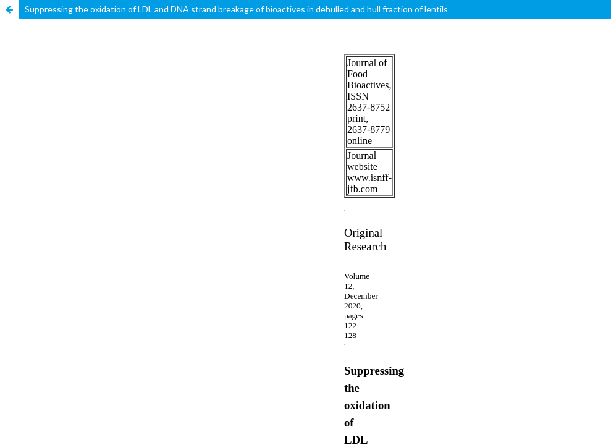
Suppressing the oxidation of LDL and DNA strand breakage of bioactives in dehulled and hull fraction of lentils (236, 9)
